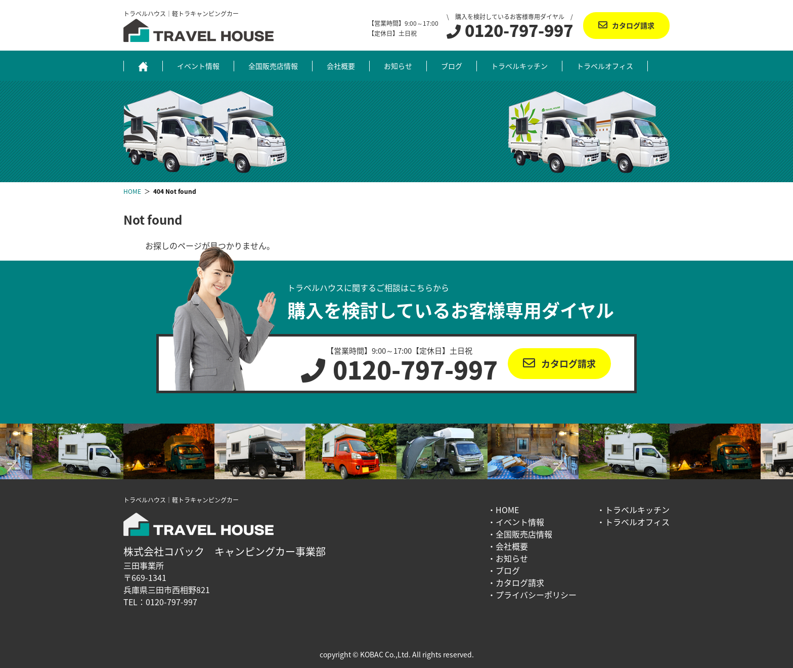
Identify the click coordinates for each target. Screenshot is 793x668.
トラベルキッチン (519, 66)
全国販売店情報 (273, 66)
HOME (507, 510)
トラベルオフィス (605, 66)
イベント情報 (198, 66)
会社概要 (341, 66)
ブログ (451, 66)
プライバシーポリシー (536, 595)
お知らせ (398, 66)
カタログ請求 (633, 25)
